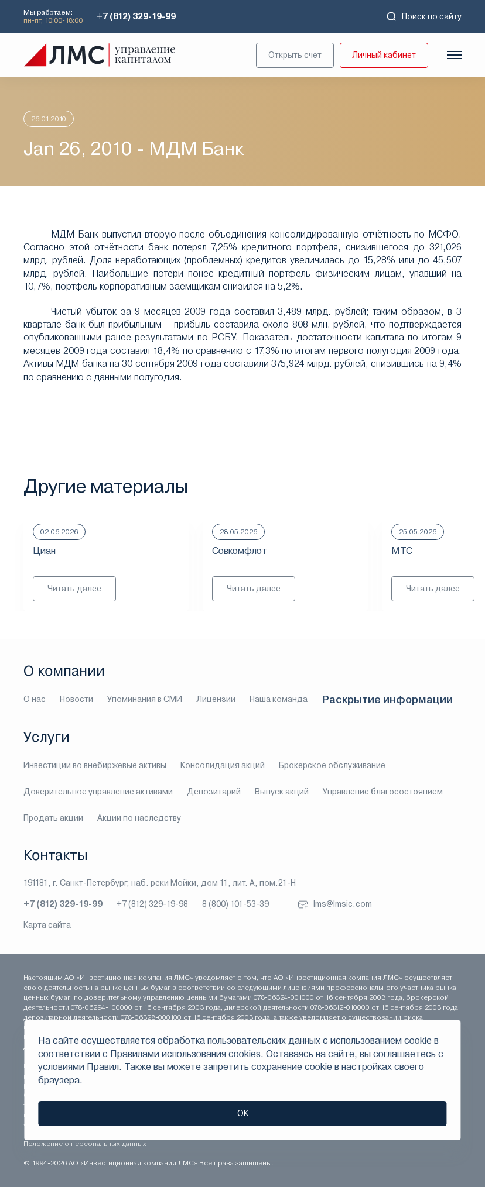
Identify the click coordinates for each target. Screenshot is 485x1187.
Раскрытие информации (387, 699)
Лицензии (215, 699)
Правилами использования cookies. (187, 1053)
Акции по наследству (139, 818)
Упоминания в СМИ (144, 699)
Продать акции (53, 818)
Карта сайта (47, 925)
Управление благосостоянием (383, 791)
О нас (34, 699)
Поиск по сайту (423, 16)
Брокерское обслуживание (332, 765)
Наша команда (279, 699)
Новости (76, 699)
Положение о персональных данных (84, 1144)
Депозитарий (214, 791)
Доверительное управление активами (98, 791)
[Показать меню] (454, 55)
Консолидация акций (222, 765)
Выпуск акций (282, 791)
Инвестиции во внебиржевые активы (94, 765)
